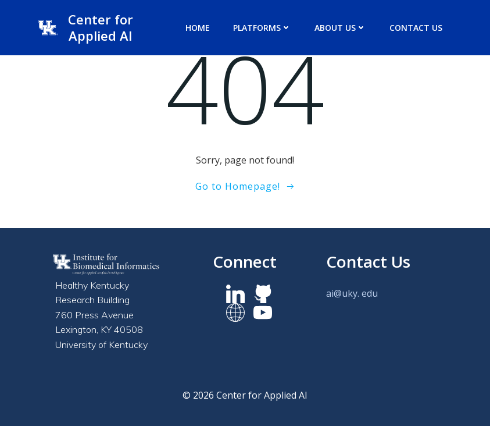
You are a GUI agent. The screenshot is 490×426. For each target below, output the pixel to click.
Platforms (262, 27)
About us (340, 27)
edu (370, 293)
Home (197, 27)
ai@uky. (342, 293)
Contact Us (415, 27)
